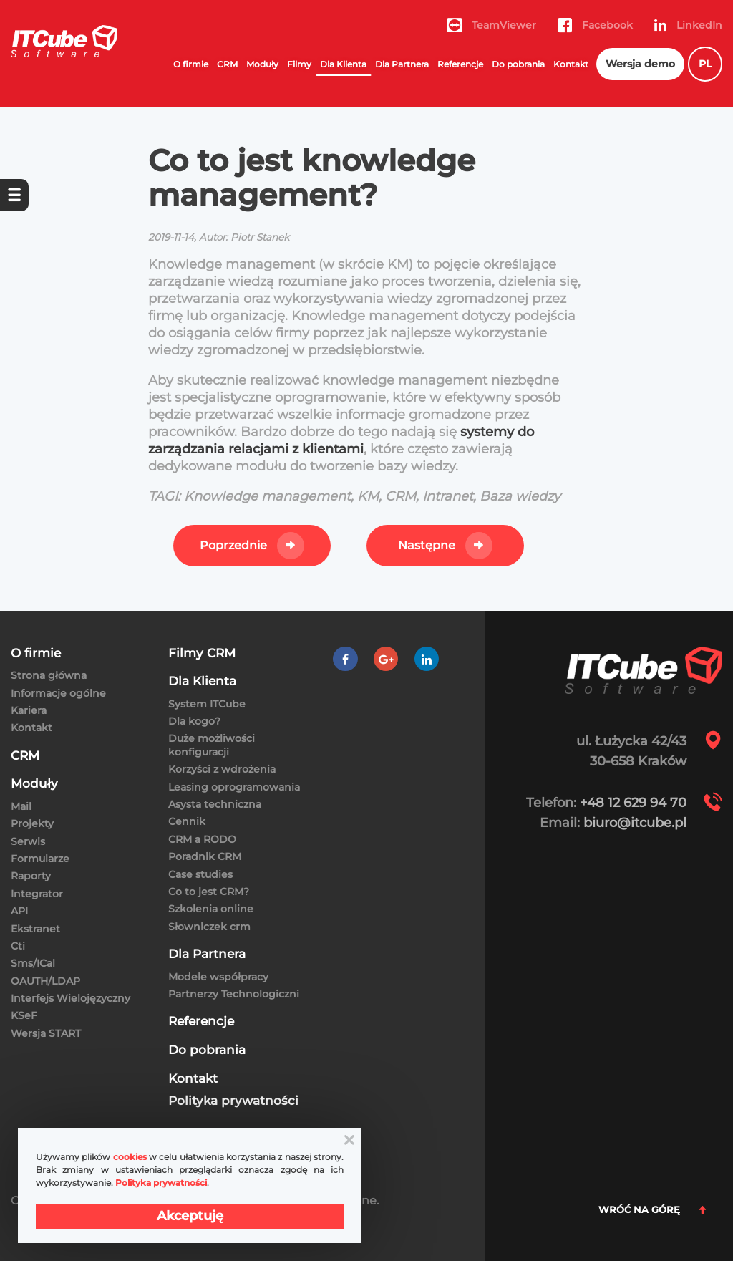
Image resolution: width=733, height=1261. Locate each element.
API (19, 910)
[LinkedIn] (426, 659)
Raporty (31, 875)
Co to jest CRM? (208, 891)
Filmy (299, 64)
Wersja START (46, 1033)
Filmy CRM (202, 653)
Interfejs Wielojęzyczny (70, 998)
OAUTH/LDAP (45, 981)
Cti (18, 945)
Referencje (460, 64)
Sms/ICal (33, 963)
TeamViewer (491, 25)
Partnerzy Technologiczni (233, 993)
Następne (426, 545)
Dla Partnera (402, 64)
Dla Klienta (343, 64)
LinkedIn (688, 25)
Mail (21, 806)
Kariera (29, 710)
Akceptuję (190, 1216)
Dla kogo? (194, 721)
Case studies (200, 874)
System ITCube (207, 703)
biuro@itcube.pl (634, 823)
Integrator (37, 893)
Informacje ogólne (58, 693)
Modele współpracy (218, 976)
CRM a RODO (202, 839)
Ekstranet (35, 928)
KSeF (24, 1015)
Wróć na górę (652, 1209)
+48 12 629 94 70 (633, 803)
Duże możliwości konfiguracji (211, 745)
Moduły (262, 64)
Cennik (186, 821)
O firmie (190, 64)
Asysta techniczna (214, 804)
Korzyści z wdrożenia (222, 769)
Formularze (40, 858)
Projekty (32, 823)
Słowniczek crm (209, 926)
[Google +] (386, 659)
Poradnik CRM (204, 856)
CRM (227, 64)
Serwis (28, 841)
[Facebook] (345, 659)
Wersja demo (640, 63)
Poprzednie (233, 545)
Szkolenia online (210, 908)
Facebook (595, 25)
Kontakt (570, 64)
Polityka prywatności (233, 1101)
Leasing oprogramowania (234, 787)
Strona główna (49, 675)
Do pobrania (518, 64)
